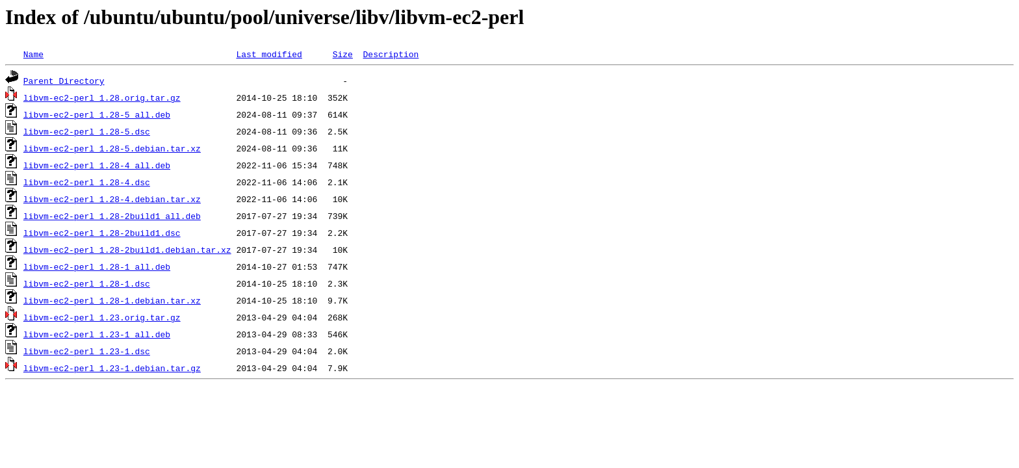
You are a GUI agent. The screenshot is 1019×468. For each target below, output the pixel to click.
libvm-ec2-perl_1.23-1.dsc (86, 351)
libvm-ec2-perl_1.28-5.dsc (86, 131)
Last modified (269, 54)
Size (343, 54)
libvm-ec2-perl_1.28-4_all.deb (96, 165)
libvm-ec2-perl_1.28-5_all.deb (96, 114)
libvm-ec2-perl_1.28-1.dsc (86, 283)
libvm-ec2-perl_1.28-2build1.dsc (102, 233)
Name (33, 54)
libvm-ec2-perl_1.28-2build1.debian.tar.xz (127, 249)
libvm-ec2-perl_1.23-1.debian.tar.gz (112, 368)
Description (391, 54)
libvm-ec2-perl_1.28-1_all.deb (96, 266)
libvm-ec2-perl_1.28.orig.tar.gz (102, 97)
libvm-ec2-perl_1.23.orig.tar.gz (102, 317)
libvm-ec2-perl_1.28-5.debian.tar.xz (112, 148)
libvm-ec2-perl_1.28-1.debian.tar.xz (112, 300)
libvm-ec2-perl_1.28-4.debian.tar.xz (112, 199)
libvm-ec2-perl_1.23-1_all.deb (96, 334)
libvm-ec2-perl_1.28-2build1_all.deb (112, 216)
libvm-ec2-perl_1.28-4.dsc (86, 182)
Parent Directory (64, 80)
